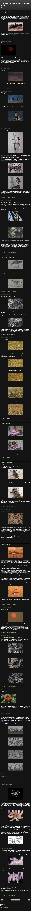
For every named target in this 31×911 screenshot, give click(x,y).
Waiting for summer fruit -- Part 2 (10, 202)
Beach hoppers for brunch (8, 257)
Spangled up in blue (7, 130)
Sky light (3, 70)
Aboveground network (7, 511)
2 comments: (13, 334)
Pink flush (4, 715)
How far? (3, 13)
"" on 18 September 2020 (14, 205)
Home (15, 899)
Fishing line (4, 93)
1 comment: (13, 197)
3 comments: (13, 895)
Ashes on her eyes (6, 462)
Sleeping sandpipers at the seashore (11, 637)
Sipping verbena (5, 423)
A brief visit (4, 691)
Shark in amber (5, 544)
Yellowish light (5, 609)
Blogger (17, 909)
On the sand (4, 339)
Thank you (4, 43)
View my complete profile (4, 907)
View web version (15, 901)
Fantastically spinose (7, 784)
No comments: (13, 88)
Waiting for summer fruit (8, 296)
